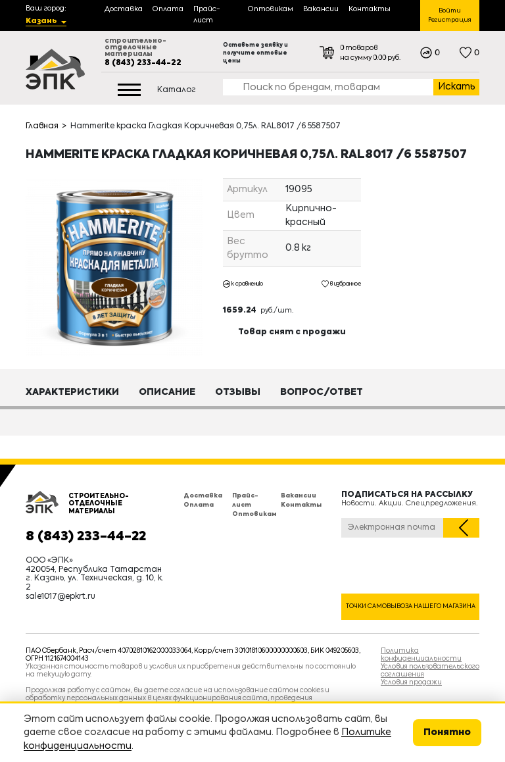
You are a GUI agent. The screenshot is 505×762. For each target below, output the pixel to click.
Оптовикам (254, 514)
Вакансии (298, 496)
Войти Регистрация (449, 15)
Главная (42, 126)
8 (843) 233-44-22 (143, 63)
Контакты (301, 505)
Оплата (198, 505)
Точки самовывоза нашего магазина (410, 606)
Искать (456, 86)
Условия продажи (411, 682)
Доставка (202, 496)
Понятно (447, 732)
